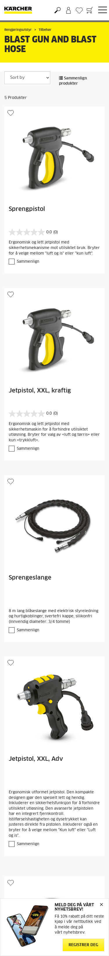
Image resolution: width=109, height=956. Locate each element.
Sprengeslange (30, 578)
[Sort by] (27, 77)
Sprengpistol (27, 209)
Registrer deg (83, 945)
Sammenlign (28, 262)
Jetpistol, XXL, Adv (36, 759)
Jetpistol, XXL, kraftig (40, 391)
